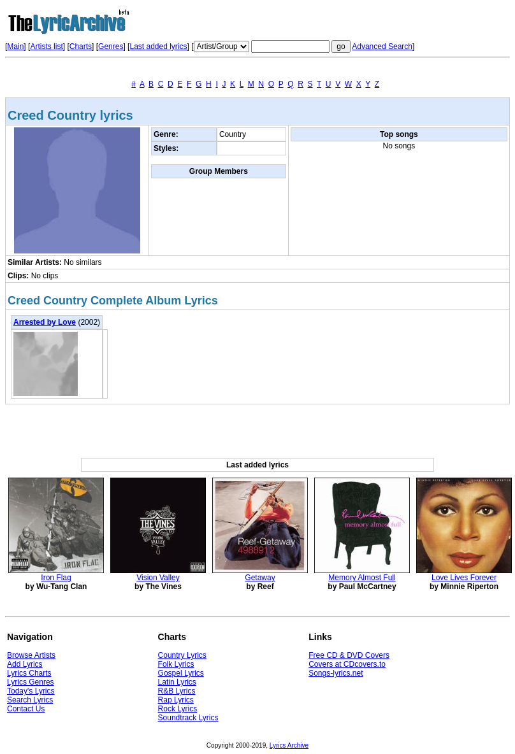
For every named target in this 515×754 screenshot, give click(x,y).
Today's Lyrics (31, 690)
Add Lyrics (25, 664)
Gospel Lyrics (181, 673)
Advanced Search (382, 46)
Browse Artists (31, 655)
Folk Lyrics (176, 664)
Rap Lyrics (176, 699)
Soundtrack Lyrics (188, 717)
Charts (80, 46)
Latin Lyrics (177, 682)
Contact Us (26, 708)
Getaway (260, 577)
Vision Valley (158, 577)
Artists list (46, 46)
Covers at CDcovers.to (347, 664)
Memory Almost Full (361, 577)
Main (15, 46)
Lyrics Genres (30, 682)
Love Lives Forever (464, 577)
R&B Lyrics (177, 690)
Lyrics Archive (289, 745)
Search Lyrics (30, 699)
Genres (110, 46)
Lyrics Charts (29, 673)
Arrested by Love (44, 322)
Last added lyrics (158, 46)
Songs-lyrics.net (335, 673)
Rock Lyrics (178, 708)
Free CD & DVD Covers (348, 655)
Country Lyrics (182, 655)
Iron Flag (56, 577)
